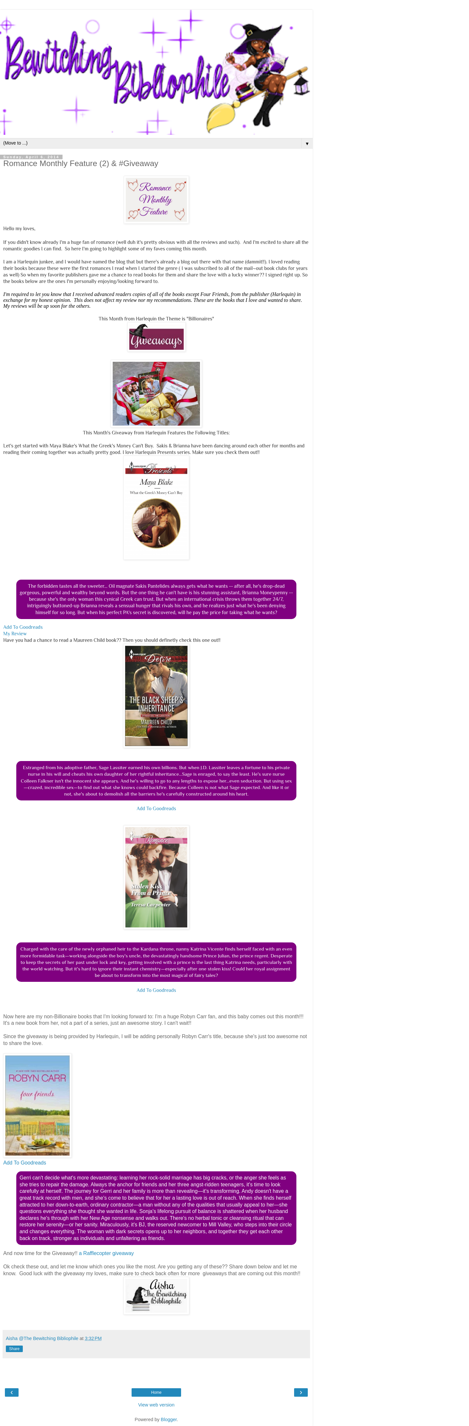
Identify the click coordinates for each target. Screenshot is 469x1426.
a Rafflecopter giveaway (106, 1253)
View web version (156, 1404)
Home (156, 1392)
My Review (15, 633)
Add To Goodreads (23, 627)
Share (14, 1349)
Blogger (169, 1419)
